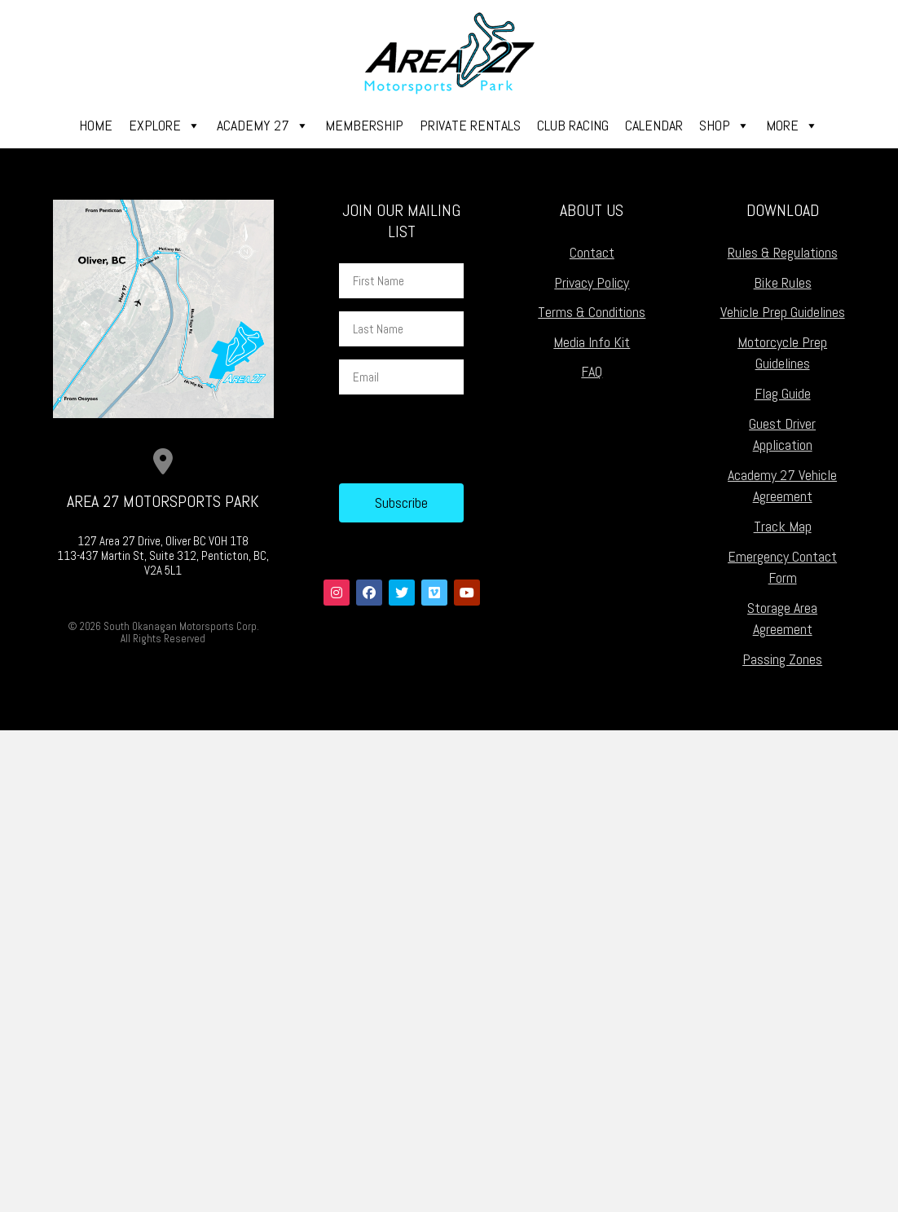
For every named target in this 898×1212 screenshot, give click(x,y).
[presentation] (463, 439)
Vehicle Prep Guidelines (782, 311)
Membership (364, 125)
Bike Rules (783, 282)
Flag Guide (783, 393)
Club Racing (573, 125)
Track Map (783, 526)
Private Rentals (470, 125)
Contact (592, 252)
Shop (724, 125)
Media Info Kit (591, 342)
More (792, 125)
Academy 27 (263, 125)
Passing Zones (782, 659)
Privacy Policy (591, 282)
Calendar (654, 125)
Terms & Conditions (591, 311)
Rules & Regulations (783, 252)
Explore (164, 125)
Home (95, 125)
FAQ (591, 371)
